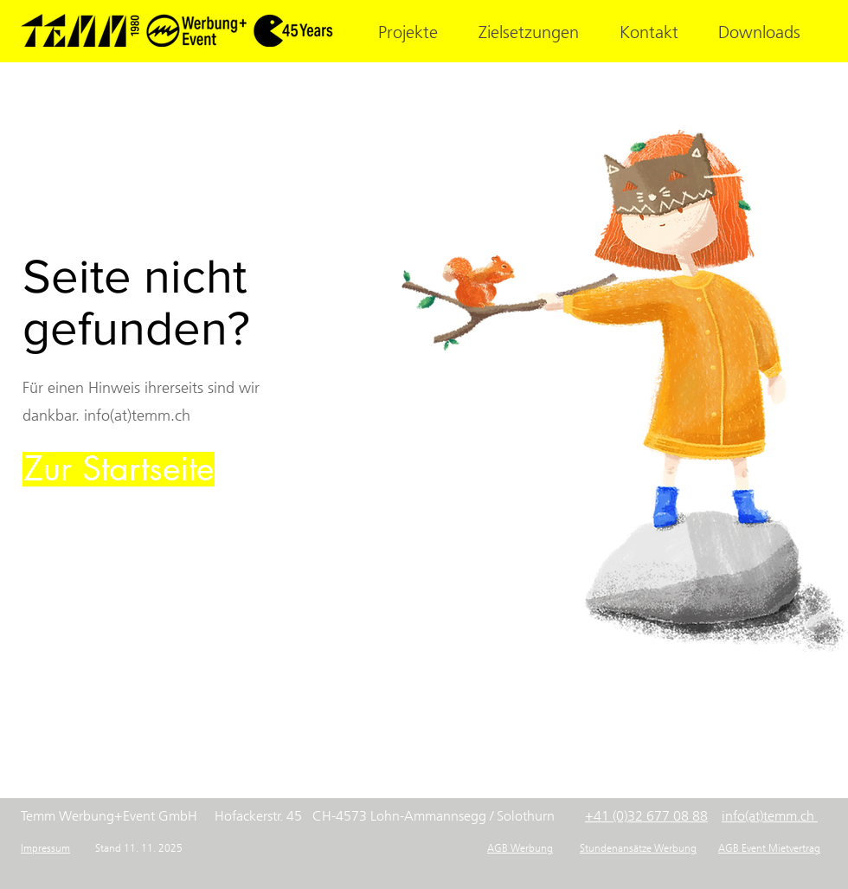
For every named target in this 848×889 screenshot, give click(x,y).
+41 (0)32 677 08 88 (646, 816)
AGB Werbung (520, 847)
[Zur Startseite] (118, 469)
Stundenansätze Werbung (638, 847)
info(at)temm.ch (768, 816)
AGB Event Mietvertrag (769, 847)
